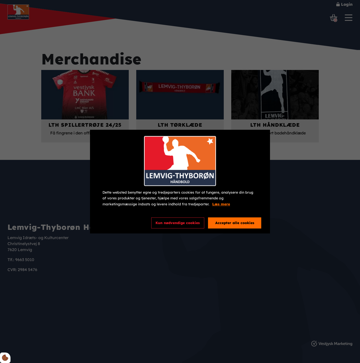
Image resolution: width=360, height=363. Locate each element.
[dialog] (180, 181)
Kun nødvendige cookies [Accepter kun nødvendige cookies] (178, 223)
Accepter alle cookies (234, 223)
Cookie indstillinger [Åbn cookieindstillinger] (120, 222)
